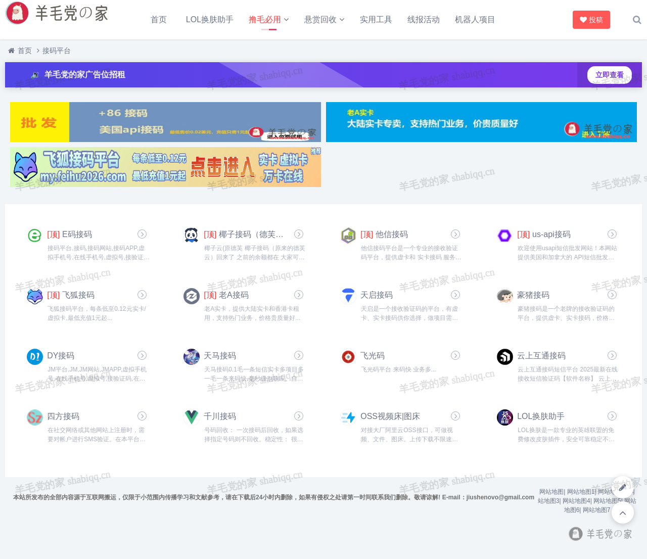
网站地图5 (607, 500)
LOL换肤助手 (210, 19)
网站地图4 (576, 500)
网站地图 (551, 491)
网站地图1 (581, 491)
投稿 (590, 20)
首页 (159, 19)
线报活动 (423, 19)
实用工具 (376, 19)
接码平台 (56, 50)
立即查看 (609, 75)
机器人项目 (475, 19)
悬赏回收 (320, 19)
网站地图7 (597, 510)
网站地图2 (612, 491)
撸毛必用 (265, 19)
